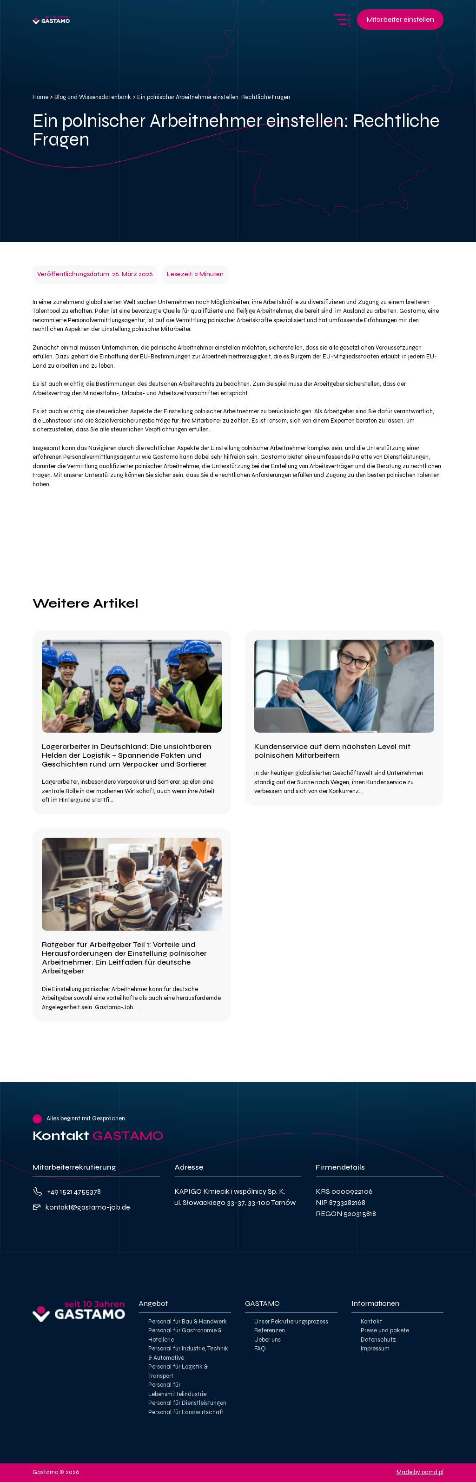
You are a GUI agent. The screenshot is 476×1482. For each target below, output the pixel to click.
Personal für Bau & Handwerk (187, 1321)
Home (40, 97)
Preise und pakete (385, 1330)
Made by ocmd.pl (420, 1472)
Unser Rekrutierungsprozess (291, 1321)
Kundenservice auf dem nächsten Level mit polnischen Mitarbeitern (332, 751)
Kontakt (371, 1321)
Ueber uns (267, 1339)
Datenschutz (378, 1339)
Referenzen (269, 1330)
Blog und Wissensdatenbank (92, 97)
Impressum (375, 1348)
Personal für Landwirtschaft (186, 1412)
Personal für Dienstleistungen (187, 1403)
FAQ (260, 1348)
